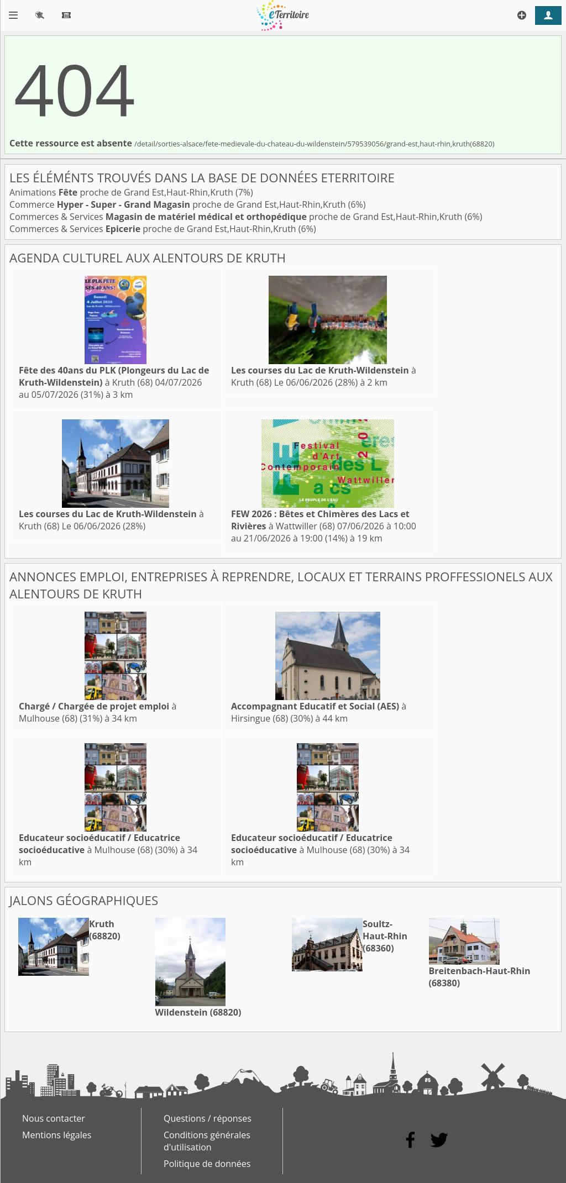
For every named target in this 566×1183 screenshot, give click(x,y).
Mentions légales (56, 1135)
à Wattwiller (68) (320, 520)
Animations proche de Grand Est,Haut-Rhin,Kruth (122, 192)
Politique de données (207, 1164)
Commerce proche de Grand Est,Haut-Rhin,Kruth (178, 204)
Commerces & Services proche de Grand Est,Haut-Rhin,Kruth (237, 217)
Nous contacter (53, 1118)
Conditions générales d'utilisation (207, 1141)
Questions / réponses (207, 1118)
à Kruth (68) (114, 376)
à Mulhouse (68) (99, 844)
